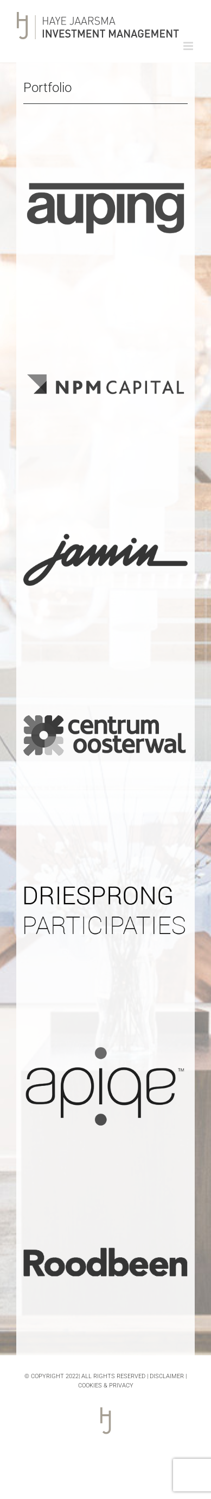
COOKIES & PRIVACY (105, 1385)
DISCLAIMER (167, 1376)
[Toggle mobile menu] (189, 46)
